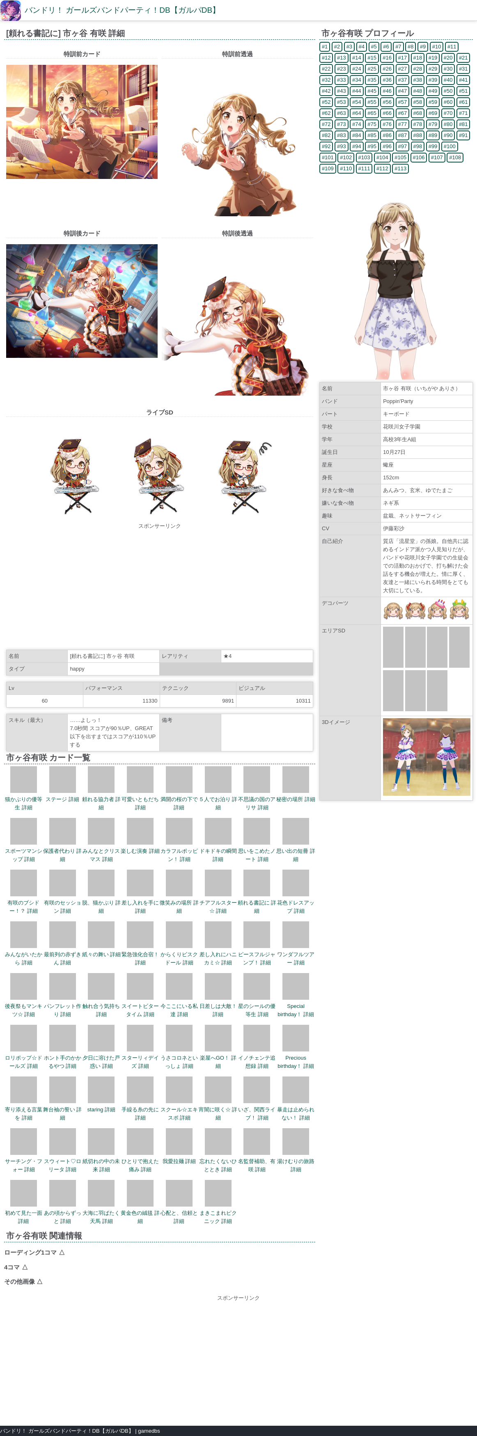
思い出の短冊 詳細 (295, 840)
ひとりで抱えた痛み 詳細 (140, 1150)
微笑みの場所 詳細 (179, 892)
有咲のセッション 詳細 (62, 892)
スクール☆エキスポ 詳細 (179, 1098)
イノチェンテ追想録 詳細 (256, 1047)
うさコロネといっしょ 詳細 (179, 1047)
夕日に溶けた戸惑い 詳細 (101, 1047)
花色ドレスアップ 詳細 (295, 892)
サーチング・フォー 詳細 (23, 1150)
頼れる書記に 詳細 (257, 892)
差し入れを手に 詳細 (140, 892)
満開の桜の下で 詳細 (179, 788)
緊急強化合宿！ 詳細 (140, 943)
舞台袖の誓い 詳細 (62, 1098)
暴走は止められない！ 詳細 (295, 1098)
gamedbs (149, 1431)
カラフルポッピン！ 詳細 (179, 840)
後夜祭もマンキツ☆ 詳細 (23, 995)
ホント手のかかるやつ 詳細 (62, 1047)
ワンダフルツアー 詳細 (295, 943)
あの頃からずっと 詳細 (62, 1202)
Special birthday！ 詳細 (295, 995)
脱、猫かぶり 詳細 (101, 892)
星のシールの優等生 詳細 (256, 995)
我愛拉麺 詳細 (179, 1146)
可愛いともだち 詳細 (140, 788)
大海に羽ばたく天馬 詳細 (101, 1202)
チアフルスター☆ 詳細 (218, 892)
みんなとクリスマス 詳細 (101, 840)
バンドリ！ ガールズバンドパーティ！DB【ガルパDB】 (122, 10)
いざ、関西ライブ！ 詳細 (256, 1098)
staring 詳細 (101, 1094)
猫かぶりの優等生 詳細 (23, 788)
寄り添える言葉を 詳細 (23, 1098)
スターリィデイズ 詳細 (140, 1047)
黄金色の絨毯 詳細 (140, 1202)
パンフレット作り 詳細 (62, 995)
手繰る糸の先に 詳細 (140, 1098)
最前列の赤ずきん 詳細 (62, 943)
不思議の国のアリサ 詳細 (256, 788)
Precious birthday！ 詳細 (295, 1047)
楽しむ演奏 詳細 (140, 836)
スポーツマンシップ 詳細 (23, 840)
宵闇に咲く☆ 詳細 (218, 1098)
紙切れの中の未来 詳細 (101, 1150)
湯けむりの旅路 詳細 (295, 1150)
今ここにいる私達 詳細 (179, 995)
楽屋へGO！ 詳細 (218, 1047)
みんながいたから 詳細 (23, 943)
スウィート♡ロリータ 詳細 (62, 1150)
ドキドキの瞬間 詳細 (218, 840)
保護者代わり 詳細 (62, 840)
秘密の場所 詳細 (295, 784)
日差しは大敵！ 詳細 (218, 995)
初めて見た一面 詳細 (23, 1202)
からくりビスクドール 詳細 (179, 943)
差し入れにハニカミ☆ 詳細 (218, 943)
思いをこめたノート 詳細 (256, 840)
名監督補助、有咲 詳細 (256, 1150)
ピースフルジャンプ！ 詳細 (256, 943)
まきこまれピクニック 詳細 (218, 1202)
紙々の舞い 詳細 (101, 939)
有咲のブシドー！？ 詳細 (23, 892)
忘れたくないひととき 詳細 (218, 1150)
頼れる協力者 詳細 (101, 788)
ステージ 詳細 (62, 784)
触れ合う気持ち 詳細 (101, 995)
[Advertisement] (160, 587)
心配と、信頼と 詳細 (179, 1202)
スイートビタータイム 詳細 (140, 995)
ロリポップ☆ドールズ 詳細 (23, 1047)
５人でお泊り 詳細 (218, 788)
